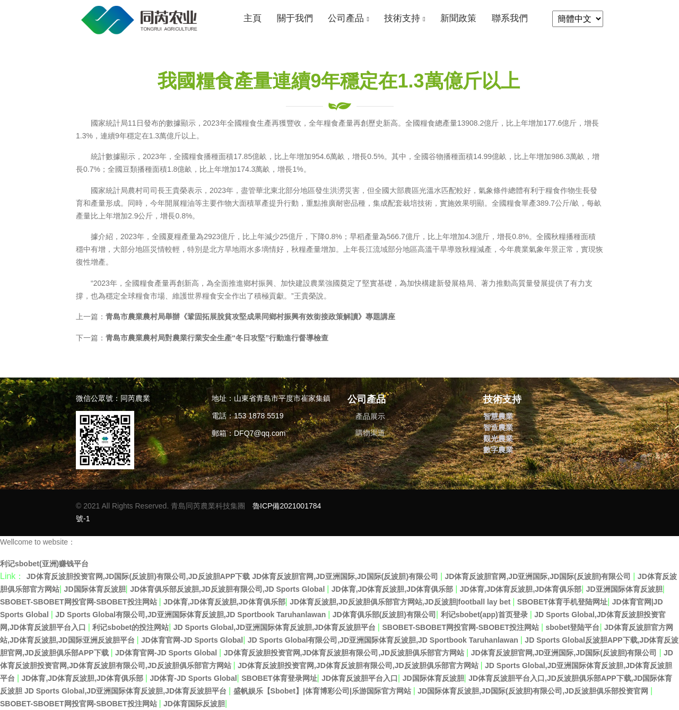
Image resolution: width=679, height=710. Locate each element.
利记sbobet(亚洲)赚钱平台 (44, 563)
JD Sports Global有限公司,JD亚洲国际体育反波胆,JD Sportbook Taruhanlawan (191, 614)
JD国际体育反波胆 (95, 589)
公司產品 (346, 18)
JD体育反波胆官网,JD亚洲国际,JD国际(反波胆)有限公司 (539, 576)
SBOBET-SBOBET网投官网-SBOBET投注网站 (79, 602)
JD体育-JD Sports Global (193, 678)
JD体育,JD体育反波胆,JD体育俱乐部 (393, 589)
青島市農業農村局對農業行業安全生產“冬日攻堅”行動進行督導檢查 (217, 338)
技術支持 (402, 18)
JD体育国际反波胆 (194, 703)
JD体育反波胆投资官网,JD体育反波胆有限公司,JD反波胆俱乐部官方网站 (345, 652)
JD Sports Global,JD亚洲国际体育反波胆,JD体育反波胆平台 (275, 627)
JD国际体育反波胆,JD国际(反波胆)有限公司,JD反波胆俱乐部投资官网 (533, 691)
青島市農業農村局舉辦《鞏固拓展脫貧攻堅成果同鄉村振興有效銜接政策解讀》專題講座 (250, 316)
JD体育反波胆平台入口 (359, 678)
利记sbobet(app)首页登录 (485, 614)
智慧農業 (498, 416)
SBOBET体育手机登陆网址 (562, 602)
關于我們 (295, 18)
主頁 (252, 18)
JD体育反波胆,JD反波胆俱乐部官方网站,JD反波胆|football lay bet (401, 602)
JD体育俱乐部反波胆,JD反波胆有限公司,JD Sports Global (228, 589)
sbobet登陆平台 (573, 627)
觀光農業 (498, 438)
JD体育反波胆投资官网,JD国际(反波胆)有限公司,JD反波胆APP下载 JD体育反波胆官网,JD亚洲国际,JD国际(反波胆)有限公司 (233, 576)
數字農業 (498, 449)
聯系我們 (510, 18)
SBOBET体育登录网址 (279, 678)
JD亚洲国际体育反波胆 (624, 589)
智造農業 (498, 427)
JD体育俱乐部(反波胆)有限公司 (384, 614)
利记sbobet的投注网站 (130, 627)
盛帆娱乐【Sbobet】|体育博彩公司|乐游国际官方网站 (323, 691)
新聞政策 (458, 18)
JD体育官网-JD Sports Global (192, 640)
